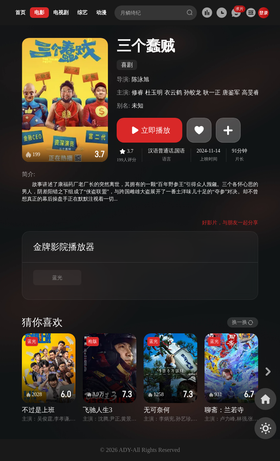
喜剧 (127, 65)
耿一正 (212, 92)
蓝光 (57, 277)
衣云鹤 (173, 92)
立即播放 (149, 130)
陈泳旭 (140, 79)
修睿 (137, 92)
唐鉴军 (231, 92)
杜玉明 (154, 92)
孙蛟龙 (192, 92)
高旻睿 (250, 92)
